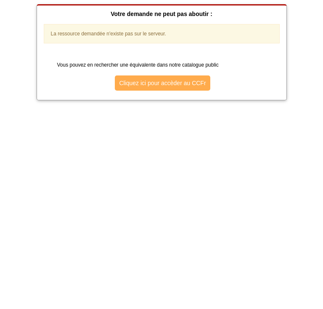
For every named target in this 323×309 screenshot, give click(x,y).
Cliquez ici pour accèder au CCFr (162, 83)
